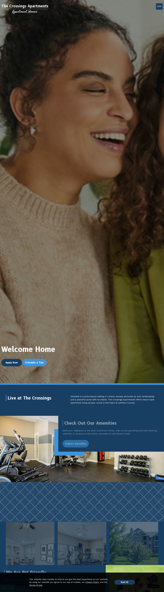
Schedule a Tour (34, 366)
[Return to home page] (24, 9)
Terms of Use (35, 585)
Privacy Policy (92, 582)
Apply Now (11, 366)
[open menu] (159, 7)
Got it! (125, 582)
